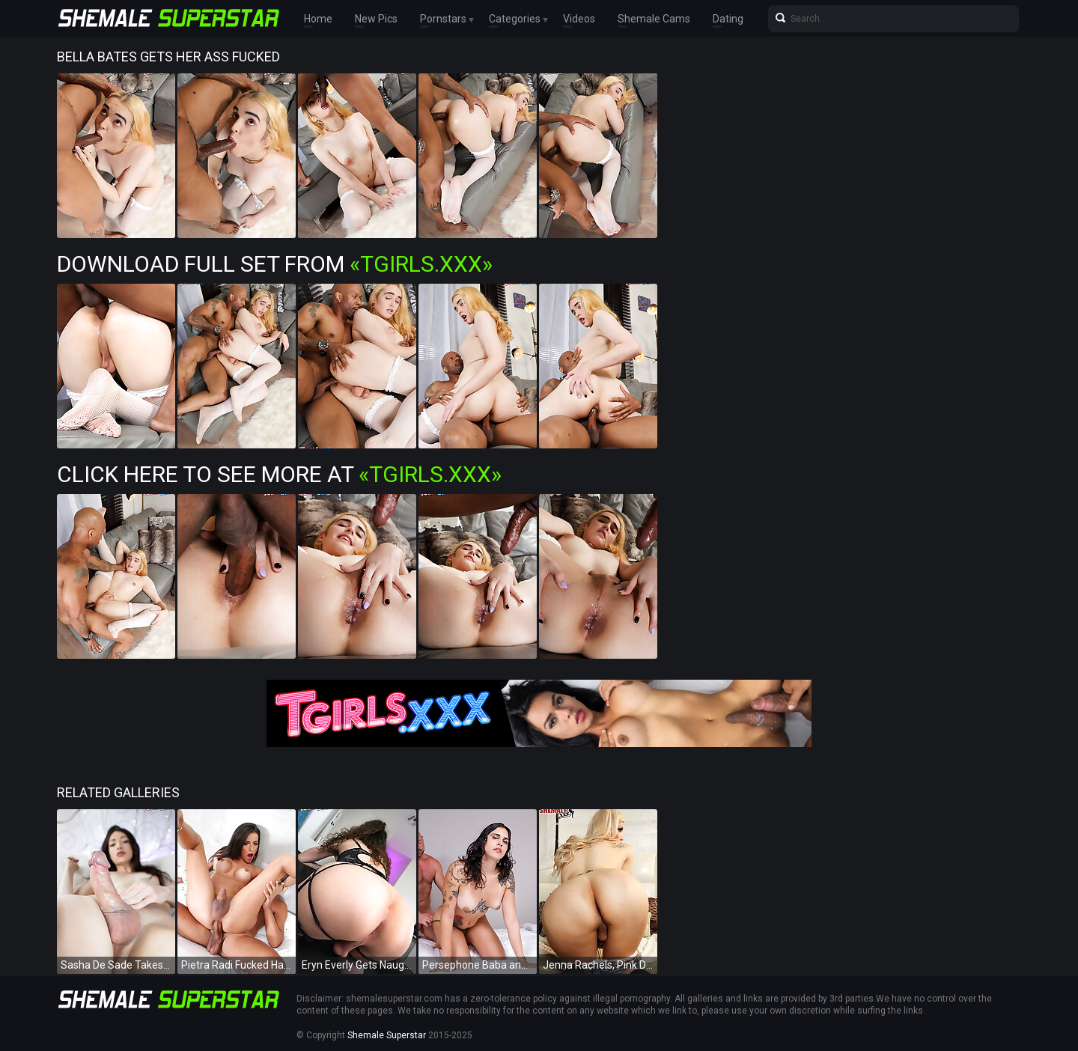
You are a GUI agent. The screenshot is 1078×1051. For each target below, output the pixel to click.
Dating (728, 19)
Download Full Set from (275, 264)
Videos (579, 19)
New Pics (376, 19)
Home (318, 19)
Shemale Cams (654, 19)
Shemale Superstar (386, 1035)
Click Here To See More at (279, 474)
